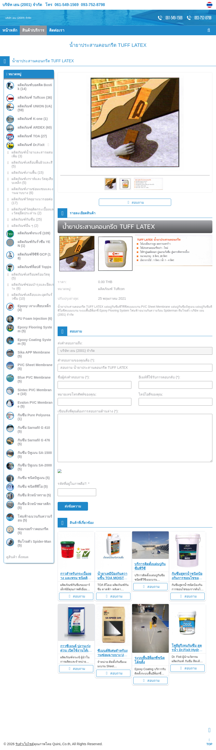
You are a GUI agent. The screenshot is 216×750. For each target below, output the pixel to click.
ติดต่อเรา (56, 30)
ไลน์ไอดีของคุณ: (151, 394)
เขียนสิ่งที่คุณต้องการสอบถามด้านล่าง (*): (88, 411)
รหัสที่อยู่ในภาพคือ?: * (73, 484)
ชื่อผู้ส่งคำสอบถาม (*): (74, 377)
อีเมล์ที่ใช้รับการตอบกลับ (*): (159, 377)
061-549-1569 (67, 5)
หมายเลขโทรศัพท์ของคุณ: (77, 394)
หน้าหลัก (9, 30)
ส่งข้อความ (73, 506)
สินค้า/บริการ (33, 30)
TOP (209, 742)
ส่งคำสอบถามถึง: (70, 343)
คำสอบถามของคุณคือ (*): (76, 360)
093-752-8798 (92, 5)
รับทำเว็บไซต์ (25, 744)
